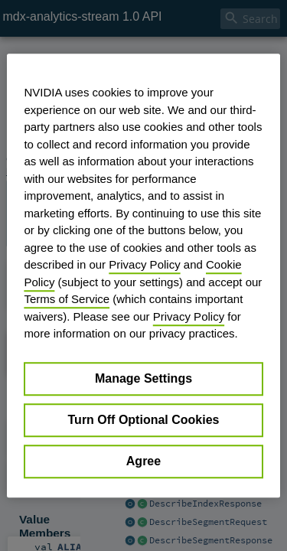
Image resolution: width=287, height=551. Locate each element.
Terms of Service (66, 298)
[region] (143, 275)
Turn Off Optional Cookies (144, 419)
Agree (143, 461)
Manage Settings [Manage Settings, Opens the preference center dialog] (143, 378)
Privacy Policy (144, 264)
